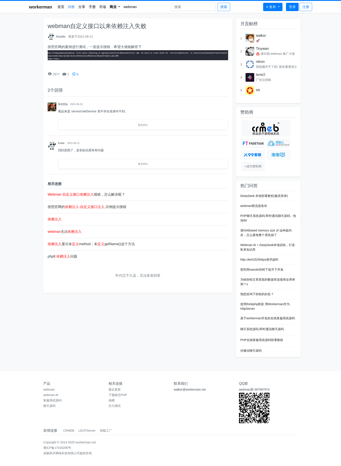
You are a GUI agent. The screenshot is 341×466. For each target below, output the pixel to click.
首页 (60, 7)
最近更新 (115, 389)
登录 (292, 7)
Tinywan (262, 48)
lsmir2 (260, 75)
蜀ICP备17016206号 (57, 447)
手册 (92, 7)
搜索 (223, 7)
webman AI (50, 395)
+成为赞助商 (252, 166)
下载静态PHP (118, 395)
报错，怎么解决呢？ (86, 194)
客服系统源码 (52, 400)
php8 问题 (62, 256)
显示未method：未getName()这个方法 (91, 244)
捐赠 (112, 400)
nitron (260, 61)
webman (130, 7)
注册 (305, 7)
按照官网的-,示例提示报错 (87, 207)
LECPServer (87, 430)
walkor (261, 35)
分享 (81, 7)
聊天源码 (49, 406)
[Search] (193, 7)
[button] (115, 7)
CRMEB (68, 430)
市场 (102, 7)
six (258, 90)
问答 (71, 7)
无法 (65, 231)
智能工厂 (106, 430)
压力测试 (115, 406)
